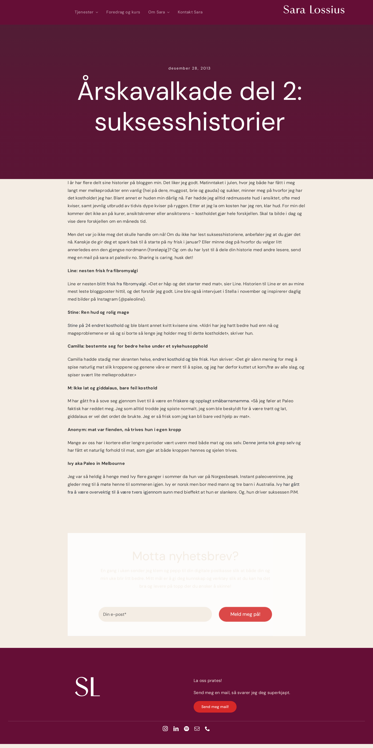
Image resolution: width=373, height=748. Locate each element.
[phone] (207, 728)
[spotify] (186, 728)
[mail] (197, 728)
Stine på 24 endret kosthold (96, 325)
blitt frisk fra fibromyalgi (121, 284)
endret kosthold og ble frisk (180, 359)
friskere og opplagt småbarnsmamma (211, 401)
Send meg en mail (212, 692)
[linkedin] (176, 728)
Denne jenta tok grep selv (268, 443)
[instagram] (165, 728)
